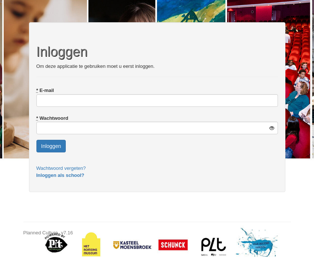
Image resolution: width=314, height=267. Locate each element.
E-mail (45, 90)
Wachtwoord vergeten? (61, 168)
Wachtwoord (52, 118)
